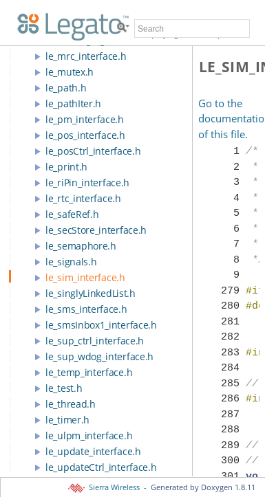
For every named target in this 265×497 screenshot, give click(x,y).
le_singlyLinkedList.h (90, 293)
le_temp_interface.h (88, 372)
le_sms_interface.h (86, 309)
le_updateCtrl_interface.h (101, 467)
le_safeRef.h (71, 214)
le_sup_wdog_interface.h (99, 356)
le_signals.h (70, 261)
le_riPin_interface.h (87, 182)
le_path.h (65, 87)
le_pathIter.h (73, 103)
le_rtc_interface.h (83, 198)
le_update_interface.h (93, 451)
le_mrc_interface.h (86, 56)
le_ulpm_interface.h (88, 435)
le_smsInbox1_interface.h (101, 324)
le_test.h (63, 388)
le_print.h (66, 166)
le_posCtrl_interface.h (92, 150)
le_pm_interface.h (84, 119)
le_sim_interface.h (85, 277)
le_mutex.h (69, 71)
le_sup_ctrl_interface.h (94, 340)
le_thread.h (70, 403)
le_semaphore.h (80, 245)
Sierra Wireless (105, 487)
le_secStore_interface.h (96, 229)
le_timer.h (67, 419)
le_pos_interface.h (85, 135)
